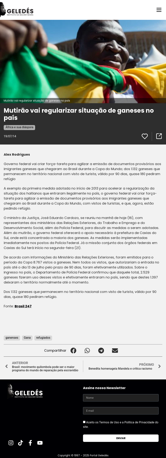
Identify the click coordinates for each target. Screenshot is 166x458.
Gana (27, 337)
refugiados (43, 337)
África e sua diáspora (19, 127)
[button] (73, 350)
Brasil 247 (23, 306)
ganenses (12, 337)
